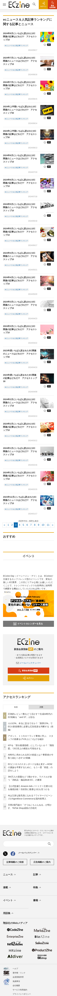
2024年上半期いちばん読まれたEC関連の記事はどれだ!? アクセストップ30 (20, 134)
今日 (16, 707)
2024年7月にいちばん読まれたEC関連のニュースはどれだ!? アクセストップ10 (20, 61)
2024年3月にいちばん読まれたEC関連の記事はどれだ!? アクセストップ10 (20, 329)
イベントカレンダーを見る (28, 623)
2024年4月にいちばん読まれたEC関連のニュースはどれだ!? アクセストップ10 (20, 256)
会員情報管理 (18, 977)
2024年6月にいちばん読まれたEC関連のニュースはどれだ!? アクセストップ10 (20, 158)
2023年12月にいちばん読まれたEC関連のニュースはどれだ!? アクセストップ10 (20, 500)
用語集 (8, 913)
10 (43, 525)
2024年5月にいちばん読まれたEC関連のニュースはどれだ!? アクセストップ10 (20, 207)
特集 (37, 887)
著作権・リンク (19, 973)
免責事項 (16, 981)
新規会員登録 (28, 670)
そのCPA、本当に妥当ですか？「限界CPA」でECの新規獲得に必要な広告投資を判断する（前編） (30, 726)
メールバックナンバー (28, 663)
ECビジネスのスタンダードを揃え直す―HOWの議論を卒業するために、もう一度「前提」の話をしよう (30, 767)
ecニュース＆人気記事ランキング (16, 45)
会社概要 (16, 985)
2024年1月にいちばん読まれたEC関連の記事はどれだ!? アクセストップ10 (20, 475)
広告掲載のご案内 (41, 862)
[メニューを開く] (4, 4)
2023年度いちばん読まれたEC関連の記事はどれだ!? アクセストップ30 (20, 378)
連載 (7, 887)
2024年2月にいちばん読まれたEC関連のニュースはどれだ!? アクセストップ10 (20, 402)
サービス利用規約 (20, 990)
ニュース (9, 874)
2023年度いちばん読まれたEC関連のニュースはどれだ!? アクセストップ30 (20, 353)
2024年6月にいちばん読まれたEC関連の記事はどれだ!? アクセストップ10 (20, 183)
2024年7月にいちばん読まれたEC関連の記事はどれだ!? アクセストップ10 (20, 85)
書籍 (37, 900)
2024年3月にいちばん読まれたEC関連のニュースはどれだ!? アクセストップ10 (20, 305)
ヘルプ (15, 969)
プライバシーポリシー (22, 994)
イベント (9, 900)
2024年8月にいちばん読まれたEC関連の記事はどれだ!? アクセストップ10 (20, 36)
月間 (41, 707)
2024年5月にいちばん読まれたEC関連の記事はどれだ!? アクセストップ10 (20, 231)
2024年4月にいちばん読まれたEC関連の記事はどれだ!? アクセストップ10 (20, 280)
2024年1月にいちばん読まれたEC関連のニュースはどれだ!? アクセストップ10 (20, 451)
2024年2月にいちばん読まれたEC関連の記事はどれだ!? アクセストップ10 (20, 427)
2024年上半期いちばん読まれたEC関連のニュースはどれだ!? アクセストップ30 (20, 109)
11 (48, 525)
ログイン (28, 678)
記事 (37, 874)
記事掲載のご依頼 (15, 862)
